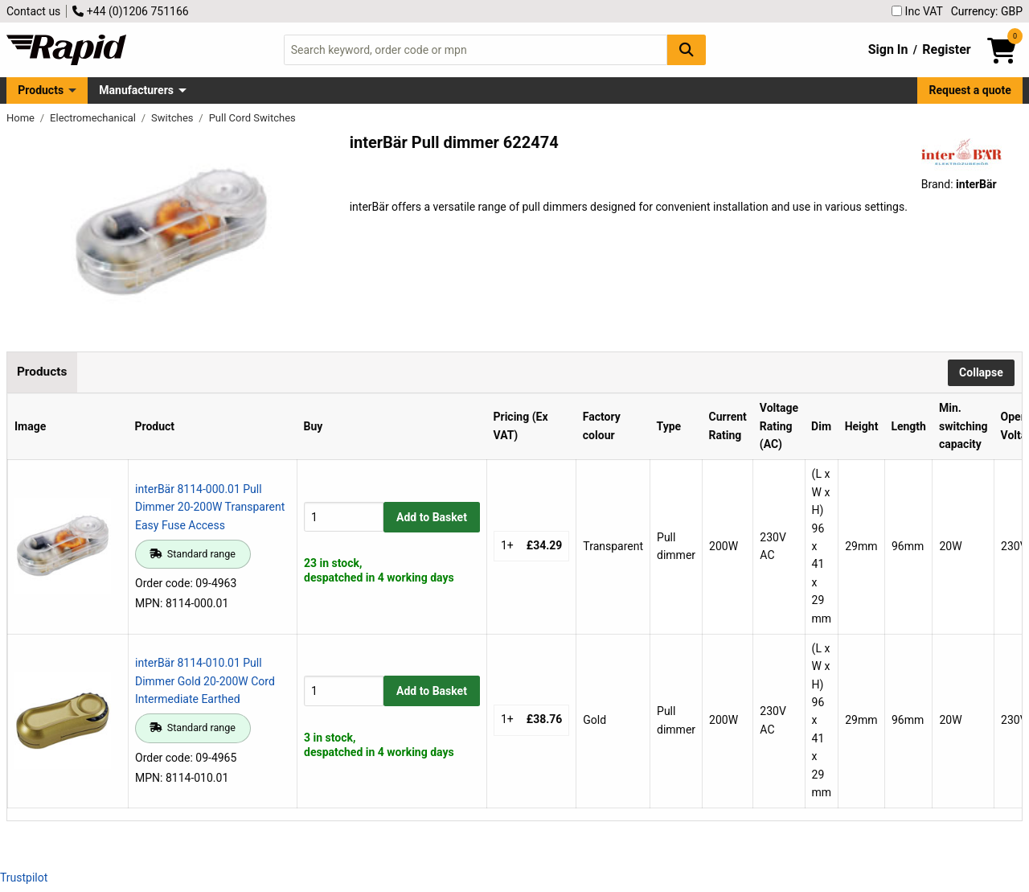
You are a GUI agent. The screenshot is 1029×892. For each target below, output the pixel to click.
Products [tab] (42, 371)
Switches (173, 118)
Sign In (888, 49)
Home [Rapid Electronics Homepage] (21, 118)
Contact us (33, 11)
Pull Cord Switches (252, 118)
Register (946, 49)
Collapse (981, 372)
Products (41, 90)
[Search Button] (686, 49)
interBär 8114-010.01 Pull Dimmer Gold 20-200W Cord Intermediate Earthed (205, 680)
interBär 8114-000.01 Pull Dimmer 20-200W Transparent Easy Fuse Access (210, 507)
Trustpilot (23, 877)
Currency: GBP (987, 11)
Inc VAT (917, 11)
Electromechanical (94, 118)
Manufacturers (136, 90)
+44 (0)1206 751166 (130, 11)
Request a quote (970, 90)
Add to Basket (431, 517)
